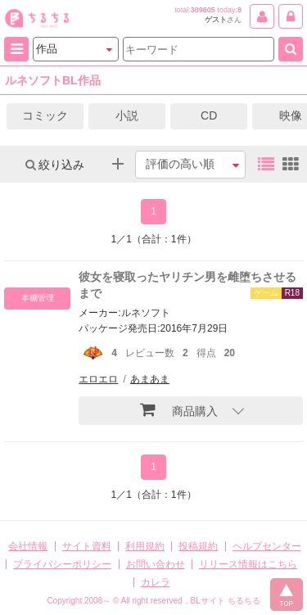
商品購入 (179, 409)
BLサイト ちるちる (225, 600)
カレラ (155, 582)
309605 (203, 10)
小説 (126, 115)
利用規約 (145, 546)
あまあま (149, 379)
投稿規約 (198, 546)
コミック (45, 115)
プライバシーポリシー (62, 564)
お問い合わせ (155, 564)
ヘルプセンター (267, 546)
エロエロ (98, 379)
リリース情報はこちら (248, 564)
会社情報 (27, 546)
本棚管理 (37, 297)
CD (209, 115)
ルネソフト (145, 313)
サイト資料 (86, 546)
